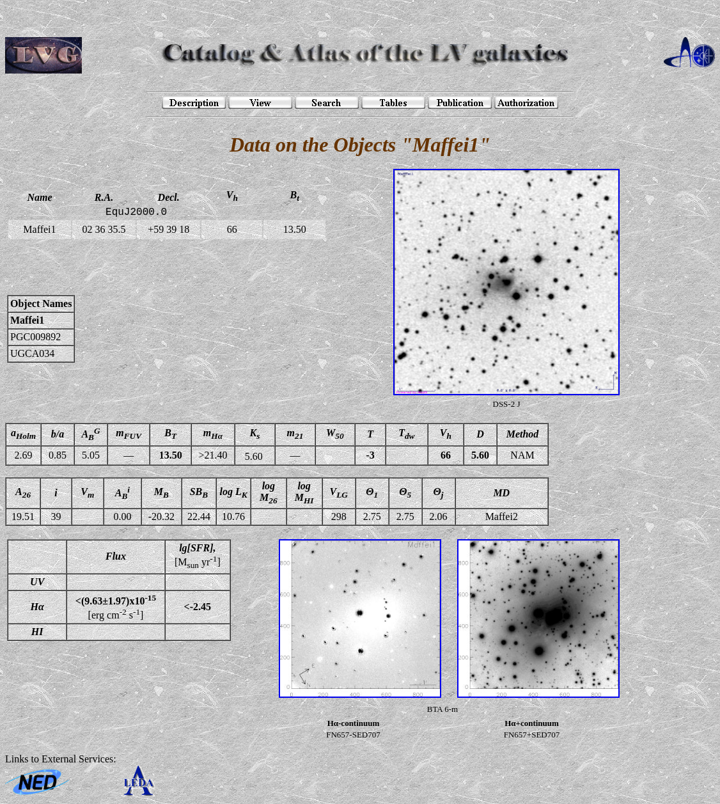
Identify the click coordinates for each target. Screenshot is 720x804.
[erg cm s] (115, 607)
